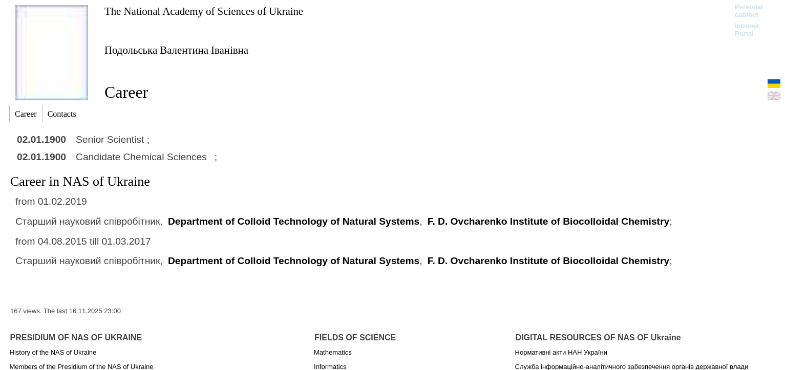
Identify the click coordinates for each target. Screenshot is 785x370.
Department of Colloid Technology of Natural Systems (293, 221)
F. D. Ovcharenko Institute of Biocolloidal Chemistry (548, 221)
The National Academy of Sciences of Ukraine (203, 11)
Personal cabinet (749, 10)
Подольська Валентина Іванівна (176, 50)
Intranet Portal (747, 29)
